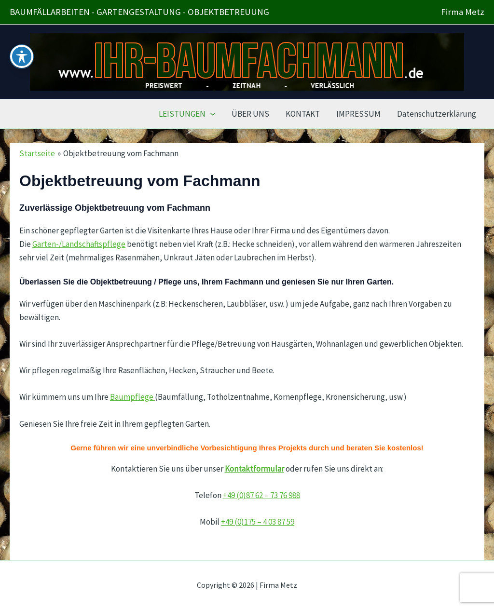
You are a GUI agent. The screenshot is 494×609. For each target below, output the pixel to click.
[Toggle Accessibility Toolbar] (21, 41)
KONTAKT (303, 113)
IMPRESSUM (358, 113)
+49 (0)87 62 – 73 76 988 (261, 495)
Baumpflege (132, 397)
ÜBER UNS (250, 113)
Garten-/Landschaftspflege (78, 244)
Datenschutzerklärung (436, 113)
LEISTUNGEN (187, 113)
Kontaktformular (254, 468)
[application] (210, 113)
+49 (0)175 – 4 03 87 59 (257, 521)
